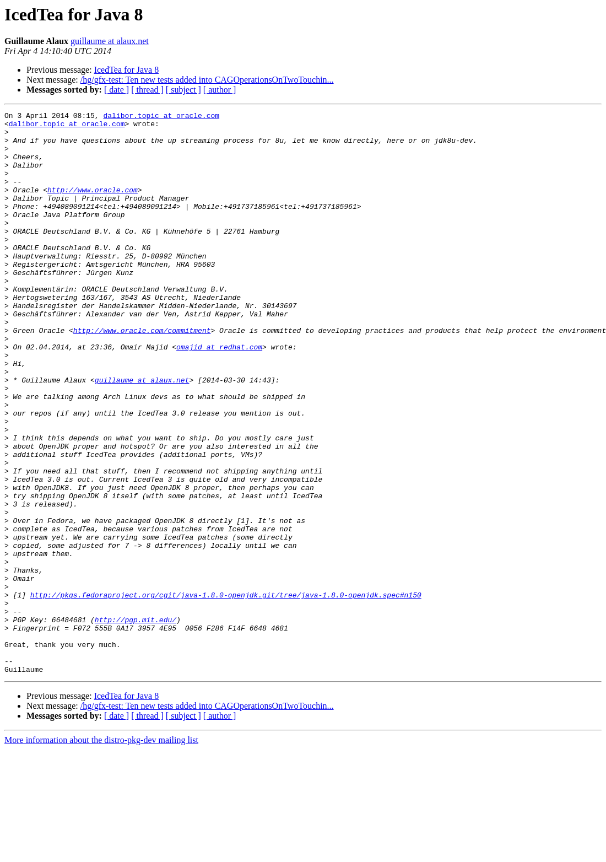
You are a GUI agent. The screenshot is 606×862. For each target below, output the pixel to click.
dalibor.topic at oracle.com (161, 117)
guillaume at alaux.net (110, 41)
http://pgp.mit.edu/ (135, 722)
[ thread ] (147, 89)
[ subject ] (183, 89)
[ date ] (116, 89)
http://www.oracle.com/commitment (142, 375)
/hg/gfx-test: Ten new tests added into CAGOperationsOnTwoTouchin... (207, 79)
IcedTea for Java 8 (126, 69)
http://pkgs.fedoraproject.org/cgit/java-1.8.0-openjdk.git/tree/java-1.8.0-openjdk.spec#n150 (225, 692)
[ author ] (219, 89)
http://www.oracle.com (92, 206)
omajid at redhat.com (219, 395)
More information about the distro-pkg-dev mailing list (101, 852)
